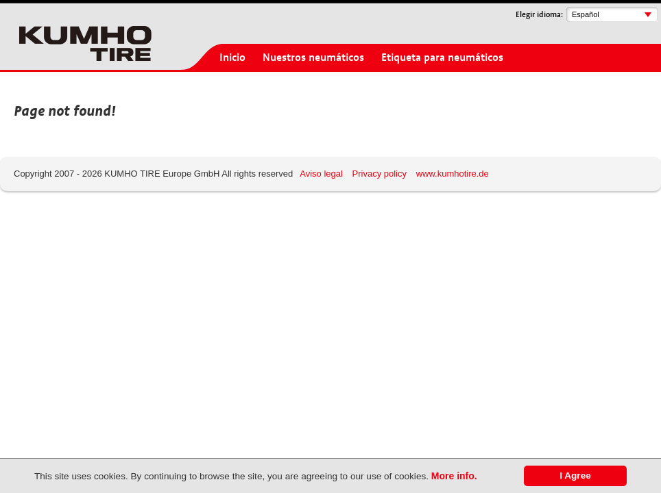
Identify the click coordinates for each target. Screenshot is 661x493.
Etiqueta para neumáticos (442, 57)
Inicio (232, 57)
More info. (454, 475)
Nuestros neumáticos (313, 57)
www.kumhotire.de (452, 173)
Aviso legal (321, 173)
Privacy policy (379, 173)
